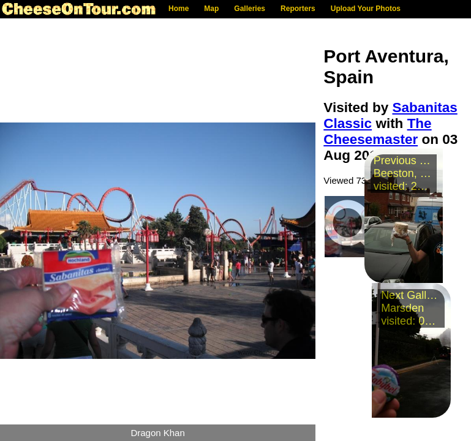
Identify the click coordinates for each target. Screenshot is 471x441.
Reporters (298, 8)
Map (211, 8)
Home (178, 8)
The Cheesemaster (377, 131)
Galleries (249, 8)
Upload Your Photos (366, 8)
